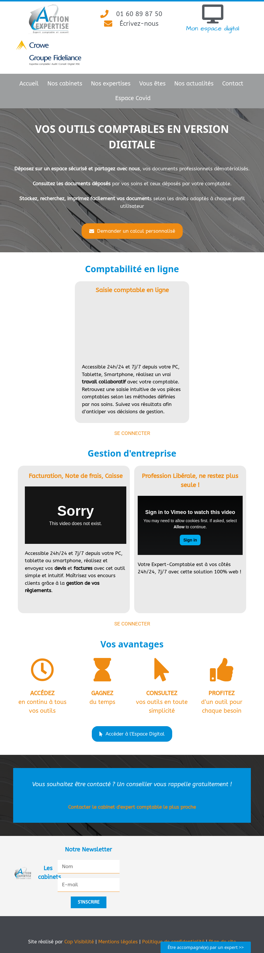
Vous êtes (152, 83)
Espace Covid (133, 98)
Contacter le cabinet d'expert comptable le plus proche (132, 807)
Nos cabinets (64, 83)
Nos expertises (110, 83)
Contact (232, 83)
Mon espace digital (213, 28)
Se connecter (132, 433)
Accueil (29, 83)
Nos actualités (193, 83)
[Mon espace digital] (213, 14)
